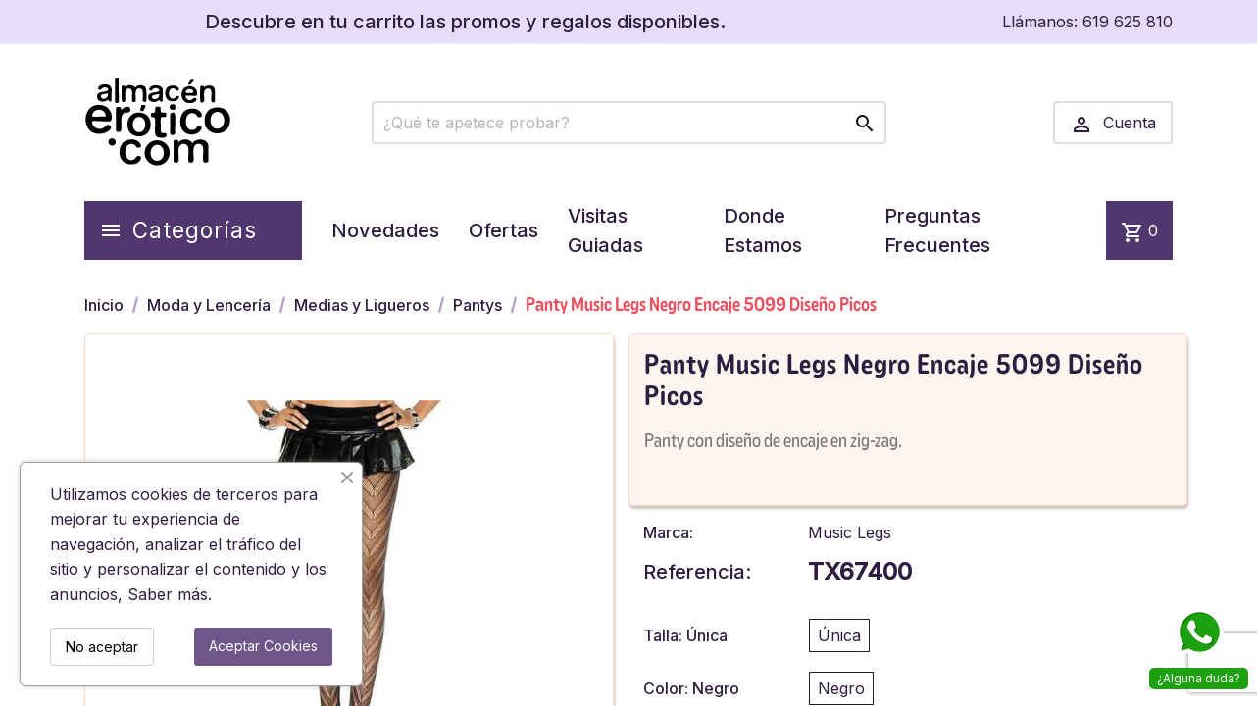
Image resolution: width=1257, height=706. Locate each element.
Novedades (385, 230)
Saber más (167, 594)
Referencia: (697, 571)
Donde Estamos (763, 230)
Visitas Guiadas (605, 230)
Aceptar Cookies (263, 645)
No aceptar (102, 646)
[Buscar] (629, 122)
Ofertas (503, 230)
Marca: (668, 532)
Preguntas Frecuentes (937, 230)
